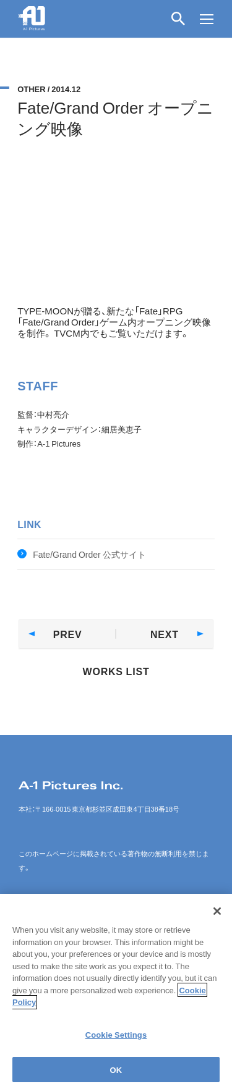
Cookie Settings (116, 1042)
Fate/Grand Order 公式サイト (89, 554)
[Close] (217, 918)
